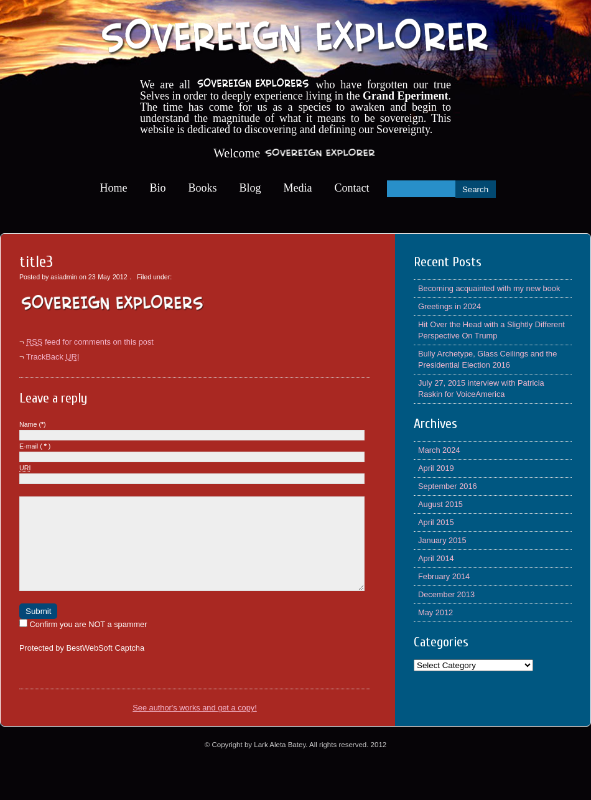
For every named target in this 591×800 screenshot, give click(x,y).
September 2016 (447, 486)
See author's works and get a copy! (195, 726)
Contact (352, 188)
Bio (158, 188)
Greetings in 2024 (449, 306)
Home (114, 188)
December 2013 (446, 594)
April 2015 (436, 522)
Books (202, 188)
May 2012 (435, 612)
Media (298, 188)
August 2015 (440, 504)
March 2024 (439, 450)
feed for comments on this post (90, 342)
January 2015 (442, 540)
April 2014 (436, 558)
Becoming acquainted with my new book (489, 288)
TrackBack (53, 356)
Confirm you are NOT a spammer (83, 643)
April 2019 (436, 468)
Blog (250, 188)
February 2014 (444, 576)
